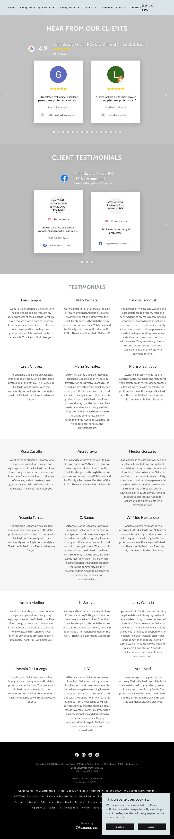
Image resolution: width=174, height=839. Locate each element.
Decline (120, 827)
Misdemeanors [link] (69, 807)
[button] (37, 7)
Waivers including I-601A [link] (106, 790)
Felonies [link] (86, 807)
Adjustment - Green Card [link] (56, 801)
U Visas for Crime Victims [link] (140, 790)
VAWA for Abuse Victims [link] (29, 796)
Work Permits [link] (87, 796)
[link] (58, 107)
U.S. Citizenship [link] (45, 790)
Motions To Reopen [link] (85, 801)
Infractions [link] (100, 807)
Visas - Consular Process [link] (73, 790)
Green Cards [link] (25, 790)
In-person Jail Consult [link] (44, 807)
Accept (152, 827)
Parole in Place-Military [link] (61, 796)
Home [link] (11, 7)
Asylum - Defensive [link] (26, 801)
